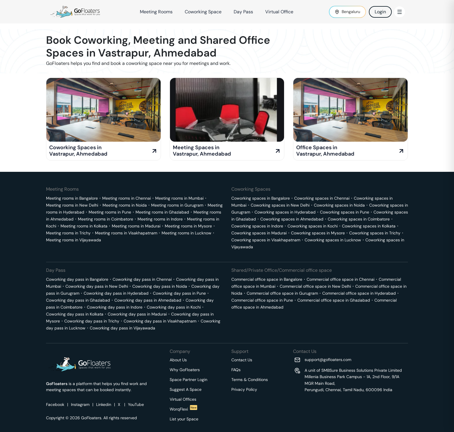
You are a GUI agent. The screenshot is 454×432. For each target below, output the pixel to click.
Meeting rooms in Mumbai (179, 198)
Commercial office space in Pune (262, 300)
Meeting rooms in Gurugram (177, 205)
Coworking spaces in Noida (339, 205)
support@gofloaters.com (328, 359)
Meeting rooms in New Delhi (72, 205)
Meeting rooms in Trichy (68, 233)
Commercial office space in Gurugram (282, 293)
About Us (178, 359)
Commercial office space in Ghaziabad (333, 300)
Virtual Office (279, 12)
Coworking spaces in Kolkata (369, 226)
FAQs (236, 369)
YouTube (136, 404)
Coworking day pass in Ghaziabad (78, 300)
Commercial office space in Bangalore (266, 279)
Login (380, 12)
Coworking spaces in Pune (344, 212)
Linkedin (103, 404)
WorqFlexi (183, 409)
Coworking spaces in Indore (257, 226)
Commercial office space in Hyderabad (359, 293)
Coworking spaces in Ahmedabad (291, 219)
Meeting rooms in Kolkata (84, 226)
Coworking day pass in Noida (159, 286)
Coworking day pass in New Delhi (96, 286)
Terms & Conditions (249, 379)
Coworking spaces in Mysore (318, 233)
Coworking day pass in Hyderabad (116, 293)
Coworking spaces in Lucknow (333, 240)
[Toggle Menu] (399, 11)
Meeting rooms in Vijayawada (73, 240)
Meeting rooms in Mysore (188, 226)
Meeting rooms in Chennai (126, 198)
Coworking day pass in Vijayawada (122, 328)
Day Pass (243, 12)
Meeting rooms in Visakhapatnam (126, 233)
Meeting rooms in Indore (160, 219)
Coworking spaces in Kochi (313, 226)
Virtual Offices (183, 399)
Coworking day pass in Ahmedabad (147, 300)
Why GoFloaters (185, 369)
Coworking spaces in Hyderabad (285, 212)
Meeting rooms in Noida (124, 205)
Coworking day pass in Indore (114, 307)
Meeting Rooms (156, 12)
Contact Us (241, 359)
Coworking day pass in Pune (179, 293)
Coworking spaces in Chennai (321, 198)
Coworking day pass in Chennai (142, 279)
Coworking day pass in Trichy (91, 321)
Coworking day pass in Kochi (174, 307)
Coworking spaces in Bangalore (260, 198)
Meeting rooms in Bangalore (72, 198)
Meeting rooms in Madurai (136, 226)
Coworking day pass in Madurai (137, 314)
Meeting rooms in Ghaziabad (162, 212)
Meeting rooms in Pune (110, 212)
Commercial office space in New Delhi (315, 286)
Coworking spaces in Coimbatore (359, 219)
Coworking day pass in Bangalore (77, 279)
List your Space (184, 419)
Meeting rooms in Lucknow (186, 233)
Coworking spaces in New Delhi (280, 205)
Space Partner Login (188, 379)
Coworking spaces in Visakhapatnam (265, 240)
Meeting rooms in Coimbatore (105, 219)
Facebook (55, 404)
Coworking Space (203, 12)
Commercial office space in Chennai (340, 279)
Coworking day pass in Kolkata (74, 314)
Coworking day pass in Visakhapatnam (160, 321)
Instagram (80, 404)
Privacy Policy (244, 389)
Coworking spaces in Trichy (374, 233)
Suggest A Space (186, 389)
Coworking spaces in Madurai (259, 233)
